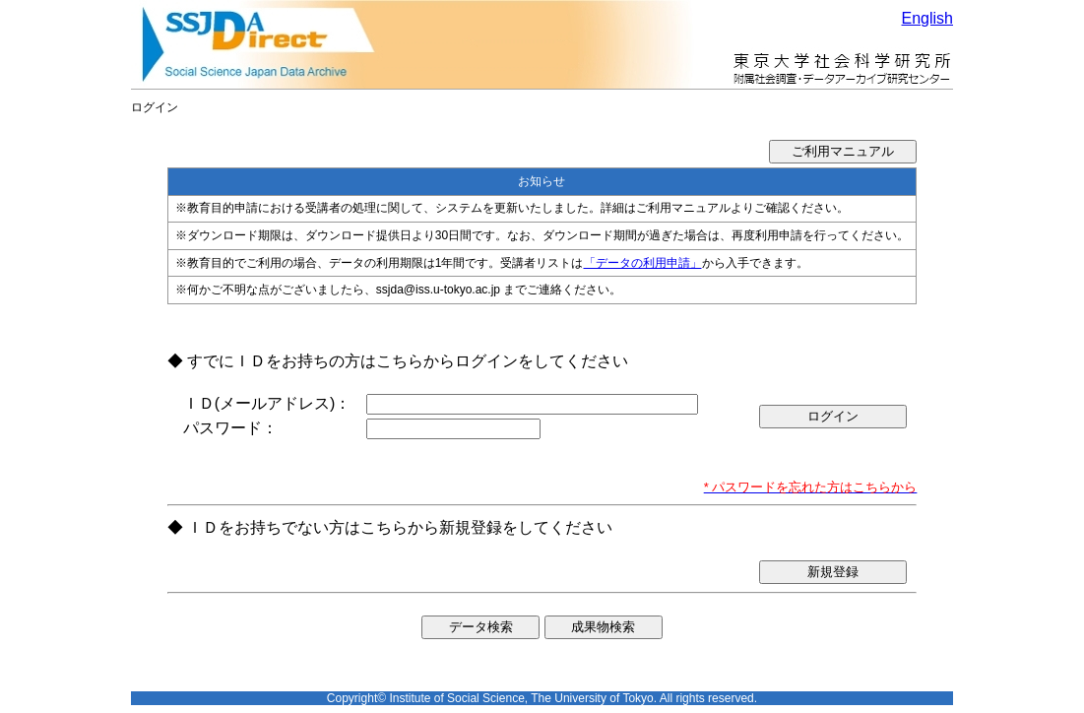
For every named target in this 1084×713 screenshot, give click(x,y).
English (927, 18)
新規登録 (833, 571)
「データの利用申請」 (643, 263)
